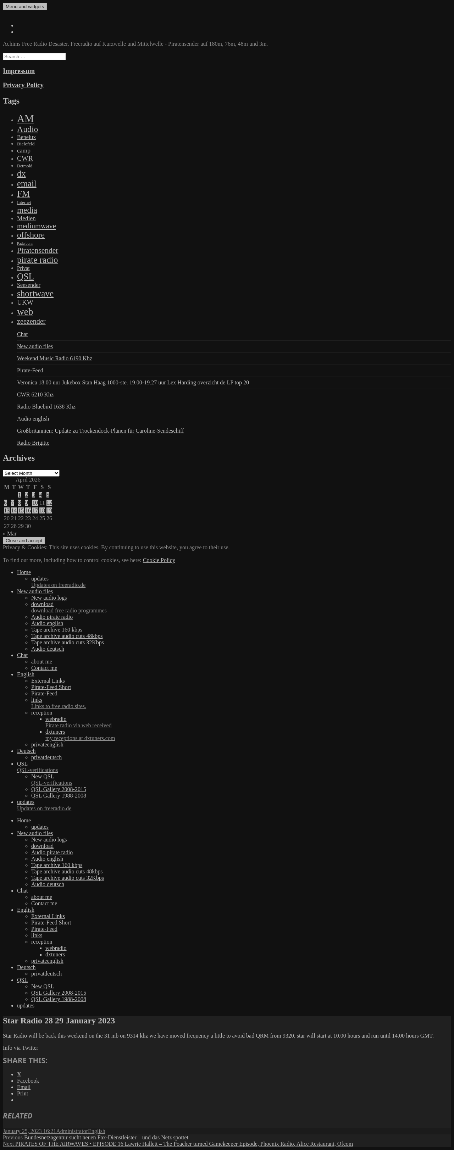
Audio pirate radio (52, 617)
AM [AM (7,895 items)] (25, 118)
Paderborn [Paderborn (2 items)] (25, 243)
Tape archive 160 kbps (56, 630)
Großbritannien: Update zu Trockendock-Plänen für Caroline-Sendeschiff (100, 431)
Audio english (33, 419)
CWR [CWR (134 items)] (25, 158)
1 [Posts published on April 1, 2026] (19, 495)
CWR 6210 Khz (35, 394)
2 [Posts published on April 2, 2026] (26, 495)
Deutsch (26, 751)
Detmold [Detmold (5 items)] (24, 165)
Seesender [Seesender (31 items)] (28, 285)
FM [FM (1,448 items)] (23, 194)
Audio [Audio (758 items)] (27, 129)
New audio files (35, 346)
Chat (22, 334)
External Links (48, 681)
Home (24, 572)
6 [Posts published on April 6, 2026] (5, 503)
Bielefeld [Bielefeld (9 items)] (25, 143)
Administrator (72, 1131)
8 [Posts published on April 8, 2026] (19, 503)
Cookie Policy (159, 560)
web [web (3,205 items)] (25, 311)
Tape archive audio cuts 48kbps (67, 636)
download (241, 607)
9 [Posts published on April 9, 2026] (26, 503)
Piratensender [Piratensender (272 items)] (37, 250)
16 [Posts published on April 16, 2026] (28, 510)
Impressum (19, 70)
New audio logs (49, 598)
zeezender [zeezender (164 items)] (31, 321)
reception (41, 713)
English (25, 674)
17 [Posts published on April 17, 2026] (35, 510)
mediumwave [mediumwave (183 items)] (36, 226)
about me (41, 662)
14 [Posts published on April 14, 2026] (14, 510)
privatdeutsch (46, 757)
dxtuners (248, 735)
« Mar (10, 533)
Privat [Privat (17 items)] (23, 268)
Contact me (44, 668)
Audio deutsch (47, 649)
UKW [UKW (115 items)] (25, 302)
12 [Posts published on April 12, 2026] (49, 503)
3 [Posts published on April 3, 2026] (33, 495)
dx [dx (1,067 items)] (21, 173)
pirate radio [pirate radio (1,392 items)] (37, 260)
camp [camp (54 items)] (24, 150)
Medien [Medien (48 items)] (26, 218)
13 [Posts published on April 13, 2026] (7, 510)
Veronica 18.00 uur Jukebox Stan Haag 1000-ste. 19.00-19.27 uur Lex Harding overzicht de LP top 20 (133, 382)
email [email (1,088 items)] (27, 183)
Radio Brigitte (33, 443)
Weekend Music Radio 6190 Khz (54, 358)
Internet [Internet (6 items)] (24, 202)
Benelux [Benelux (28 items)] (26, 137)
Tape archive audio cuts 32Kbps (67, 642)
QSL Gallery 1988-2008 (58, 796)
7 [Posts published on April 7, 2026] (12, 503)
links (241, 703)
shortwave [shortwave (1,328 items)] (35, 293)
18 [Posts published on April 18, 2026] (42, 510)
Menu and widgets (25, 6)
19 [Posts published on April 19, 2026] (49, 510)
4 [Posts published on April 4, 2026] (40, 495)
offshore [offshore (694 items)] (31, 234)
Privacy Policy (23, 85)
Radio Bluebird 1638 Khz (46, 407)
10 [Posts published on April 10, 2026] (35, 503)
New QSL (241, 779)
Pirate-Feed (30, 370)
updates (241, 582)
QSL (234, 767)
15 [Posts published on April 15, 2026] (21, 510)
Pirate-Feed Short (51, 687)
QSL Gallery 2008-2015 (58, 789)
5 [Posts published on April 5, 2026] (47, 495)
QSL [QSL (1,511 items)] (25, 276)
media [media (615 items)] (27, 210)
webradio (248, 722)
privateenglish (47, 744)
